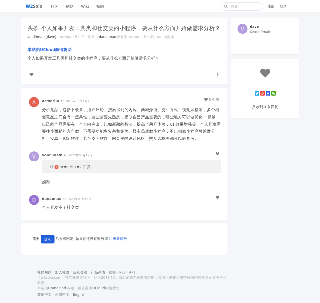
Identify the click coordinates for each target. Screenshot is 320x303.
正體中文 (62, 294)
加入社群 (62, 272)
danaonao (107, 36)
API (132, 272)
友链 (112, 272)
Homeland (57, 287)
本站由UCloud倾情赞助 (50, 49)
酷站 (70, 6)
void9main (52, 154)
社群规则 (44, 272)
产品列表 (98, 272)
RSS (122, 272)
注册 (271, 6)
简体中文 (44, 294)
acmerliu (50, 100)
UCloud (98, 287)
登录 (283, 6)
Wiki (85, 6)
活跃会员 (80, 272)
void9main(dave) (42, 36)
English (79, 294)
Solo (34, 6)
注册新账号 (118, 238)
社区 (54, 6)
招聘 (100, 6)
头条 (33, 28)
